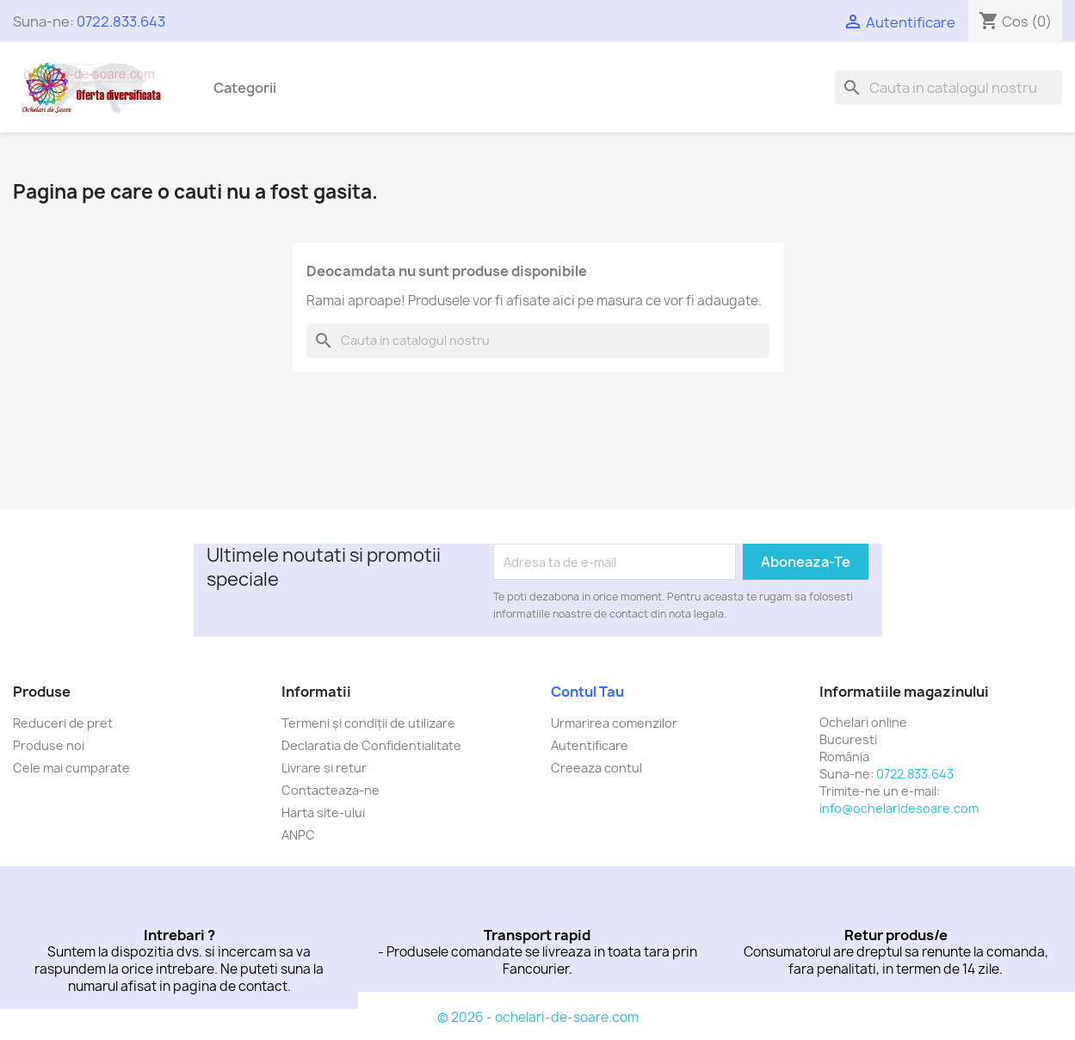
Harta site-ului (323, 812)
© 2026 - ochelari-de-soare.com (538, 1017)
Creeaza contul (596, 768)
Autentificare (589, 745)
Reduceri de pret (63, 723)
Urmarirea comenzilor (614, 723)
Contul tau (587, 691)
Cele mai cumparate (71, 768)
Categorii (244, 87)
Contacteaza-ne (330, 790)
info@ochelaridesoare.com (899, 808)
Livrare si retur (324, 768)
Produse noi (48, 745)
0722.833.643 (121, 21)
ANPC (298, 835)
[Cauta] (948, 88)
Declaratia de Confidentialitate (371, 745)
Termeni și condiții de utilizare (368, 723)
